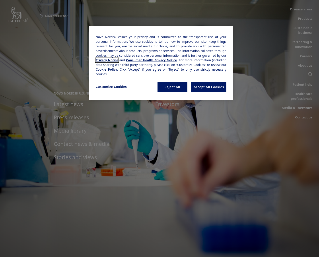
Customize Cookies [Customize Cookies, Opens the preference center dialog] (111, 87)
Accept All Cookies (209, 87)
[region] (161, 63)
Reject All (172, 87)
